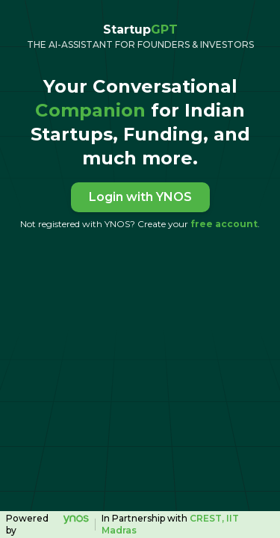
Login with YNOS (140, 197)
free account (224, 223)
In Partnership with (170, 524)
